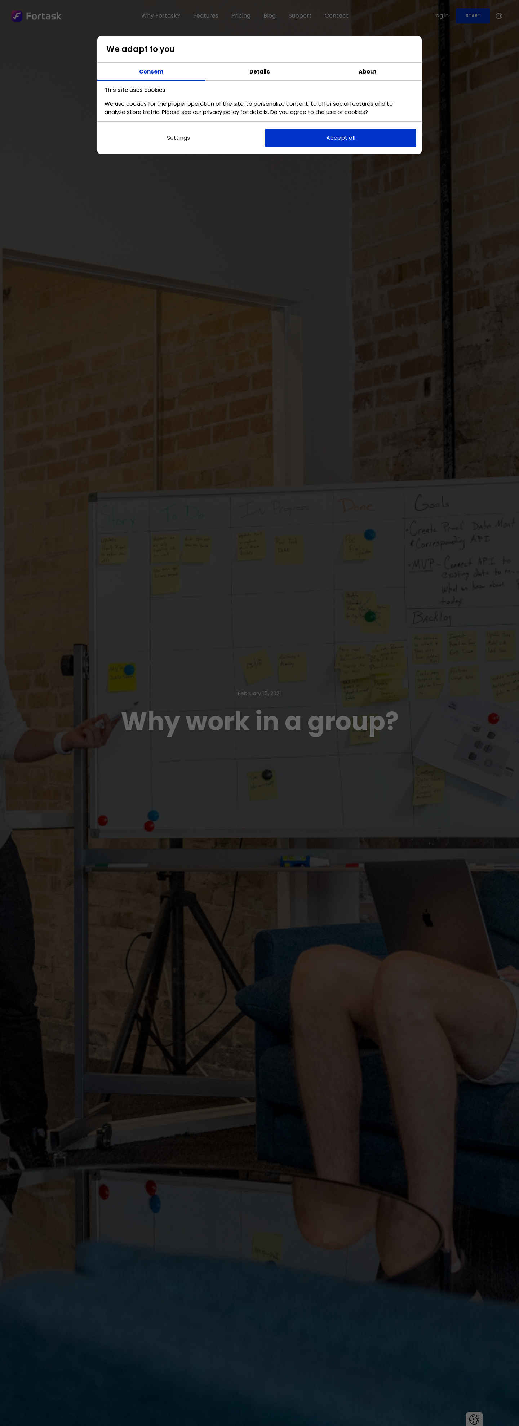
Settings (178, 138)
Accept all (340, 138)
